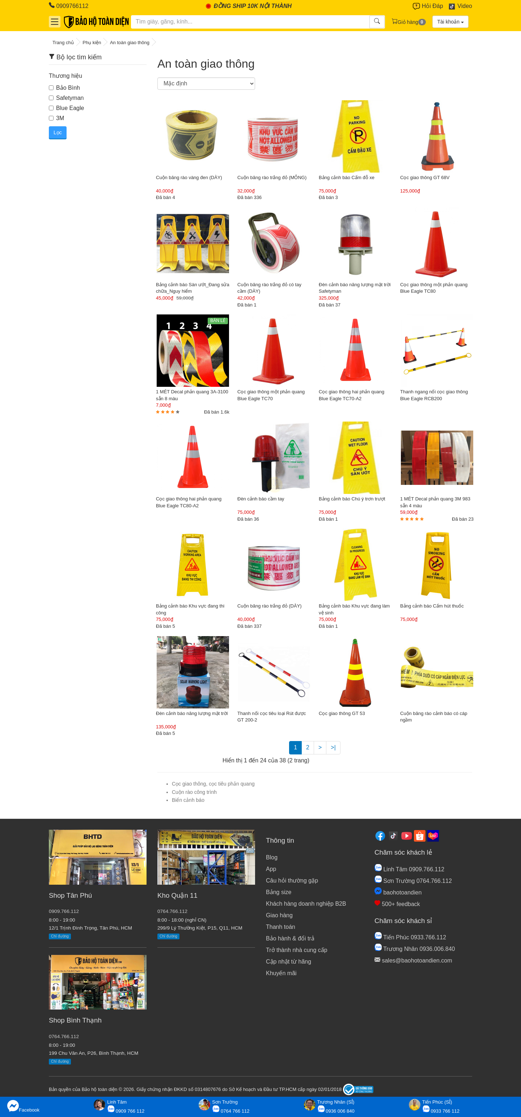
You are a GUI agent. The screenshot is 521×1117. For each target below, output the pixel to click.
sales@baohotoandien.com (413, 960)
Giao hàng (279, 915)
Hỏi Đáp (428, 6)
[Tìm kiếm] (250, 22)
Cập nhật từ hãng (288, 962)
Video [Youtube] (460, 6)
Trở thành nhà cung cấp (296, 950)
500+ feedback (397, 904)
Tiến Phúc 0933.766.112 (410, 937)
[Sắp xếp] (206, 83)
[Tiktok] (393, 835)
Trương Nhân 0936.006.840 (414, 949)
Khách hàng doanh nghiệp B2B (306, 904)
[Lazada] (433, 835)
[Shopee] (419, 835)
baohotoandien (398, 892)
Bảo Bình (64, 88)
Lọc (58, 132)
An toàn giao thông (129, 42)
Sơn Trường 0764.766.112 (413, 881)
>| (333, 747)
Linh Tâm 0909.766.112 (409, 869)
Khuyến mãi (281, 973)
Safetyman (66, 98)
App (271, 869)
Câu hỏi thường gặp (292, 880)
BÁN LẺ (217, 320)
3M (56, 118)
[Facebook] (380, 835)
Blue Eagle (66, 108)
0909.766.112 (64, 911)
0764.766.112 (64, 1036)
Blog (272, 857)
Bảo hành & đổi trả (290, 938)
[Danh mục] (54, 21)
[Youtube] (406, 835)
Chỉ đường (60, 936)
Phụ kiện (91, 42)
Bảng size (278, 892)
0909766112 (68, 5)
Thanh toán (280, 927)
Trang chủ (63, 42)
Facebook (23, 1106)
